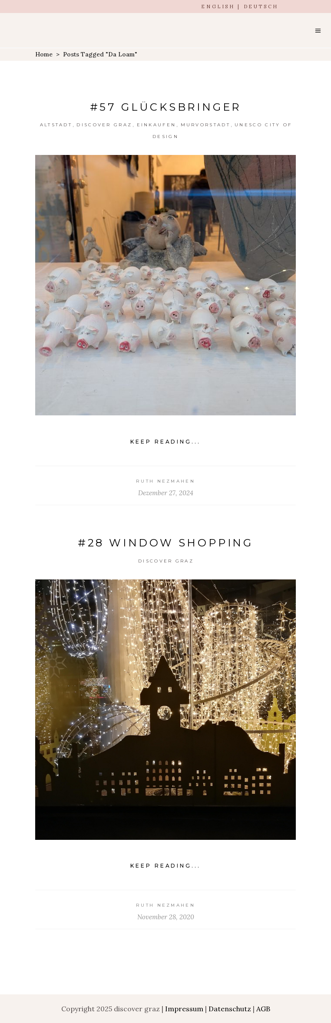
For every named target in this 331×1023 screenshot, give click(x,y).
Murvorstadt (205, 125)
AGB (263, 1008)
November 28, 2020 (165, 917)
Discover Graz (104, 125)
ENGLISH (218, 6)
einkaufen (156, 125)
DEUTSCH (261, 6)
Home (44, 54)
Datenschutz (230, 1008)
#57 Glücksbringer (166, 107)
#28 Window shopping (165, 542)
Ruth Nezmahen (165, 481)
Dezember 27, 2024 (165, 493)
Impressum (184, 1008)
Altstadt (56, 125)
